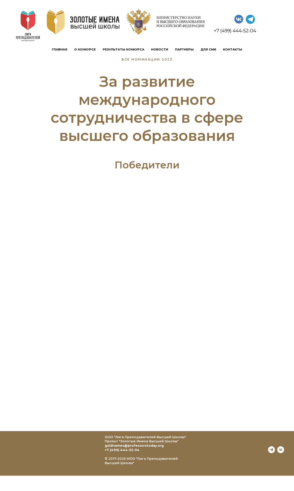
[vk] (280, 452)
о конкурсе (85, 49)
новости (159, 49)
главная (59, 49)
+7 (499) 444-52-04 (122, 450)
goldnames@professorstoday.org (134, 446)
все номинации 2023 (147, 59)
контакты (232, 49)
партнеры (184, 49)
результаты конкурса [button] (123, 49)
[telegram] (271, 452)
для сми (208, 49)
